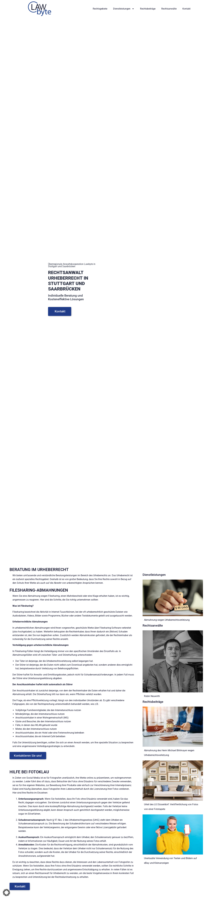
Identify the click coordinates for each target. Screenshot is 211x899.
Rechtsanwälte (169, 8)
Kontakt (186, 8)
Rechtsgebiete (100, 8)
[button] (6, 892)
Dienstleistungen (123, 8)
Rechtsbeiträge (147, 8)
